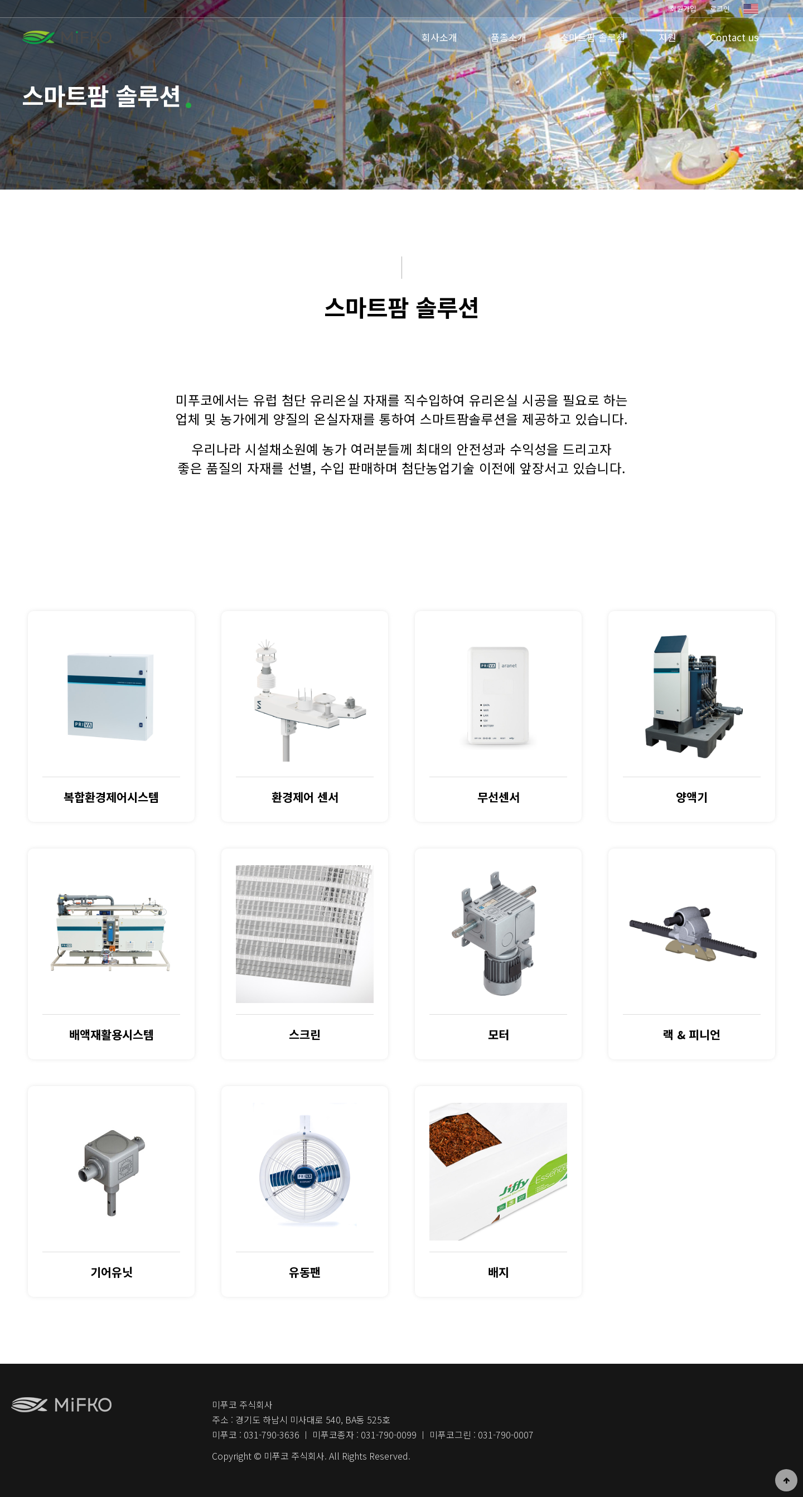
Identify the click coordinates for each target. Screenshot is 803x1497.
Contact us (734, 37)
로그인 (720, 8)
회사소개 (439, 37)
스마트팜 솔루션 (592, 37)
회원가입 (683, 8)
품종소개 (508, 37)
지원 (667, 37)
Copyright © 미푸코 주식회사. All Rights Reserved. (311, 1455)
